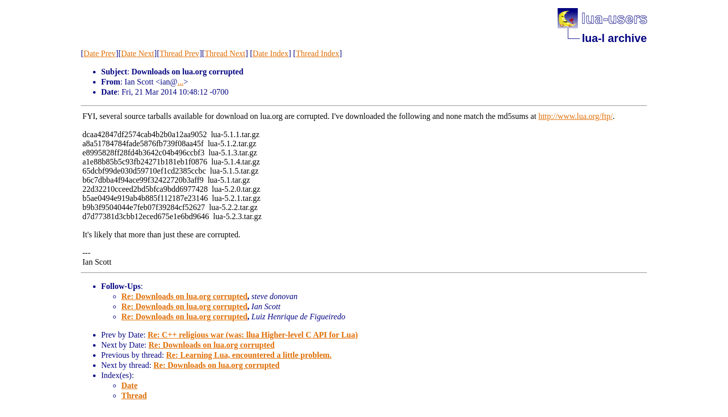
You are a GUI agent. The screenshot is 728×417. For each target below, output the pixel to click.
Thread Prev (179, 53)
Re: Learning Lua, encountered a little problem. (248, 355)
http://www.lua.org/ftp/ (575, 116)
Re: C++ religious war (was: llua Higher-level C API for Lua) (253, 334)
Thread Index (317, 53)
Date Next (137, 53)
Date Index (271, 53)
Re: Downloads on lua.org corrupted (184, 296)
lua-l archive (614, 38)
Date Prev (99, 53)
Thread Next (225, 53)
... (180, 81)
